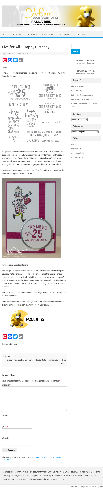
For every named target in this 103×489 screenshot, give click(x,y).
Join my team (47, 34)
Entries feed (76, 149)
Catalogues (31, 34)
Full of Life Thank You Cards (82, 95)
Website (5, 438)
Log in (73, 144)
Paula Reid (9, 53)
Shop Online (80, 34)
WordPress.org (77, 157)
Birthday (13, 344)
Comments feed (77, 153)
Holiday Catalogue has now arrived (18, 360)
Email (5, 427)
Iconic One (73, 487)
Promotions (64, 34)
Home (5, 34)
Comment (6, 385)
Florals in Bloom (77, 86)
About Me (17, 34)
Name (5, 415)
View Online (80, 63)
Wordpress (98, 487)
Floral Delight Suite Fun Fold (82, 99)
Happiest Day (76, 91)
